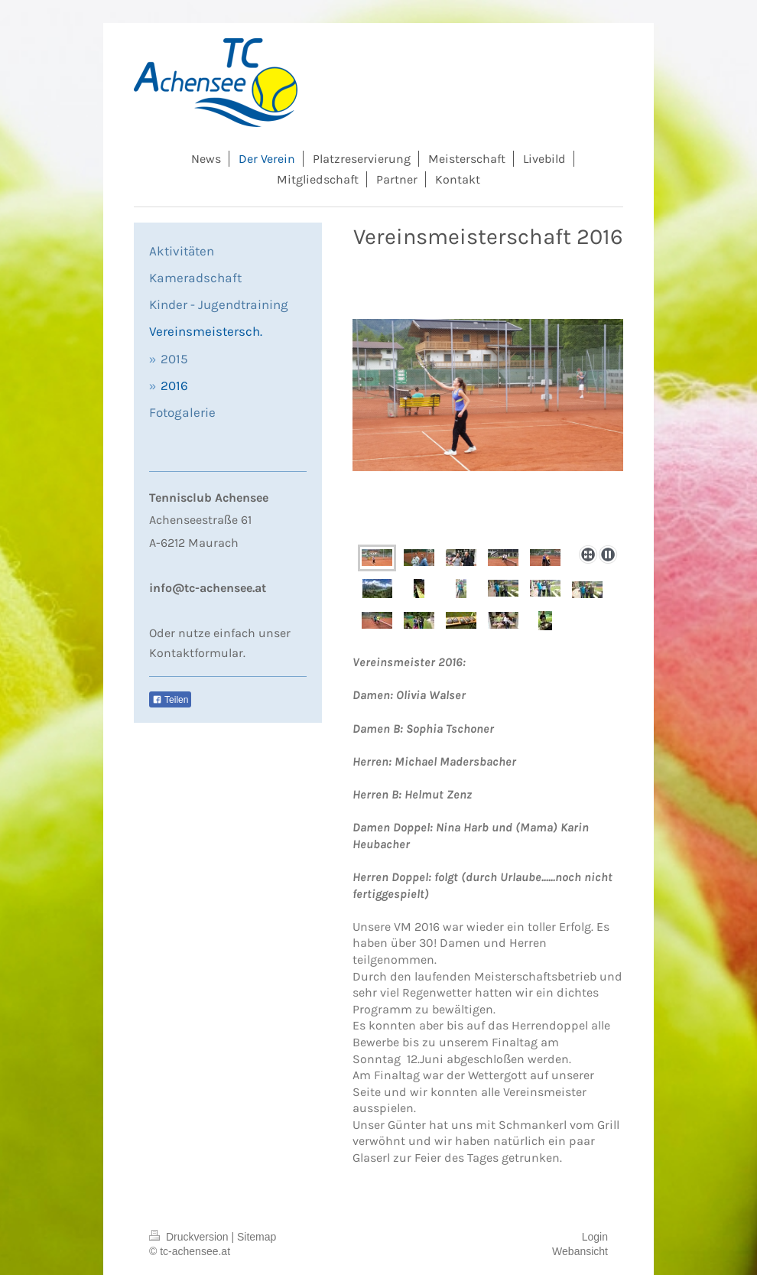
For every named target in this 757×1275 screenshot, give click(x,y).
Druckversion (190, 1237)
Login (595, 1237)
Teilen (170, 699)
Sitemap (256, 1237)
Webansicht (580, 1251)
